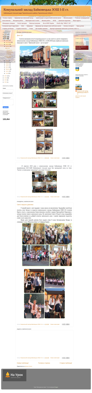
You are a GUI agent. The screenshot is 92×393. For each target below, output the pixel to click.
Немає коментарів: (55, 158)
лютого (7, 71)
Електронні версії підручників (10, 26)
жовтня (7, 44)
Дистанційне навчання (41, 28)
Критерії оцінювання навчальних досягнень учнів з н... (64, 28)
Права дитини (80, 26)
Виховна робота (46, 20)
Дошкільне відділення (64, 20)
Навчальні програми (34, 23)
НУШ (54, 20)
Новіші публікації (23, 363)
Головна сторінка (7, 18)
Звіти (22, 26)
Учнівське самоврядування (82, 18)
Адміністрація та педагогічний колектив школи (48, 18)
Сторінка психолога (21, 28)
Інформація (30, 26)
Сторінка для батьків (8, 28)
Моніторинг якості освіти (32, 20)
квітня (7, 67)
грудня (7, 40)
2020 (5, 34)
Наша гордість (77, 20)
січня (7, 73)
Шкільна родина (68, 18)
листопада (8, 42)
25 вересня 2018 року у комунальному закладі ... (9, 52)
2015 (5, 80)
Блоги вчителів (6, 20)
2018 (5, 38)
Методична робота (18, 20)
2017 (5, 75)
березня (8, 69)
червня (7, 62)
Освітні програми (22, 23)
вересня (8, 46)
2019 (5, 36)
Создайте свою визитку (80, 38)
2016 (5, 77)
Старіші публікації (66, 363)
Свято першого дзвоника (25, 204)
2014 (5, 82)
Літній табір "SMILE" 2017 (63, 23)
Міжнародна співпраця (8, 23)
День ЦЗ (20, 35)
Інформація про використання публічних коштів (48, 26)
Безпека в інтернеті (69, 26)
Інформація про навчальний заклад (23, 18)
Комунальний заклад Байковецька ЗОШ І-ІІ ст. (36, 9)
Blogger (56, 387)
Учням (31, 28)
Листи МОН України (48, 23)
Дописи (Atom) (28, 366)
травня (7, 65)
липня (7, 60)
